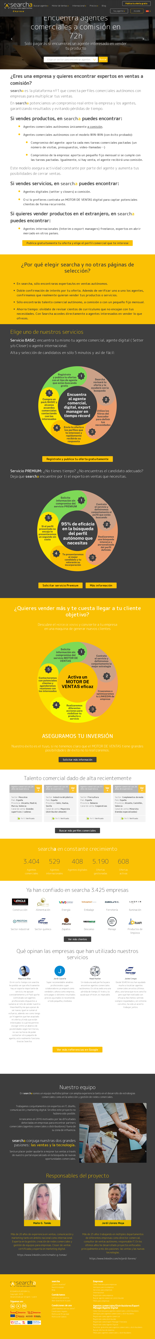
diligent (27, 1297)
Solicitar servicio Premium (60, 585)
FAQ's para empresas (101, 1301)
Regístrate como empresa (103, 1295)
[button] (41, 5)
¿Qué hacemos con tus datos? (63, 1308)
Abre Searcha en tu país (61, 1300)
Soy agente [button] (118, 11)
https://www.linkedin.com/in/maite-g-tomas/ (42, 1255)
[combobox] (71, 59)
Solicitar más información (77, 759)
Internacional (78, 5)
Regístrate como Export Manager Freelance (110, 1322)
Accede (137, 11)
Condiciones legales (59, 1311)
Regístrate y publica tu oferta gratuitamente (77, 459)
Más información (101, 585)
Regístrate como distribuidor (104, 1319)
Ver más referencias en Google (77, 1049)
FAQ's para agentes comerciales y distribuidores (112, 1333)
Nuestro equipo (58, 1287)
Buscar (103, 59)
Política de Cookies (59, 1317)
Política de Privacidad (60, 1314)
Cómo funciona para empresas (105, 1284)
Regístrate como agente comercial (106, 1316)
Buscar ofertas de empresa (103, 1330)
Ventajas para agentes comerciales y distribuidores (113, 1313)
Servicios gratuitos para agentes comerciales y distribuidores (117, 1327)
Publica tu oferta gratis (136, 3)
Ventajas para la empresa (103, 1287)
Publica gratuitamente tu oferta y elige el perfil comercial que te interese (78, 243)
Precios (93, 5)
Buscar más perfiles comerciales (77, 830)
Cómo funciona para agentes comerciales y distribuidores (116, 1311)
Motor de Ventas (59, 5)
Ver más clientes (77, 939)
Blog (104, 5)
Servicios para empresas (102, 1290)
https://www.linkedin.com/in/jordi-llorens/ (112, 1258)
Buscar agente (40, 5)
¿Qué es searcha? (59, 1284)
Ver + (38, 789)
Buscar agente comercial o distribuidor (108, 1298)
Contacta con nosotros (60, 1298)
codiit (34, 1297)
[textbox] (71, 59)
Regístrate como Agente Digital (105, 1324)
